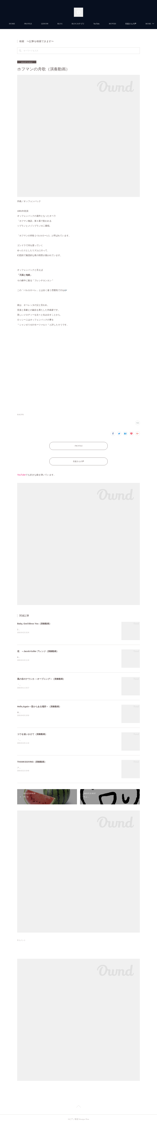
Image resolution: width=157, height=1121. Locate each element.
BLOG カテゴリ (93, 23)
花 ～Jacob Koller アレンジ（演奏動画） (38, 648)
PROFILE (43, 23)
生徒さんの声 (78, 459)
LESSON (60, 23)
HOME (27, 23)
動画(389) (20, 414)
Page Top (78, 1104)
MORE (127, 23)
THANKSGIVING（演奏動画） (31, 759)
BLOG (75, 23)
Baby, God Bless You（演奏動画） (34, 620)
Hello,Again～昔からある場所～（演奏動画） (39, 703)
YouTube (112, 23)
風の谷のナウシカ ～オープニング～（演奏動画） (41, 676)
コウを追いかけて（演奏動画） (32, 731)
